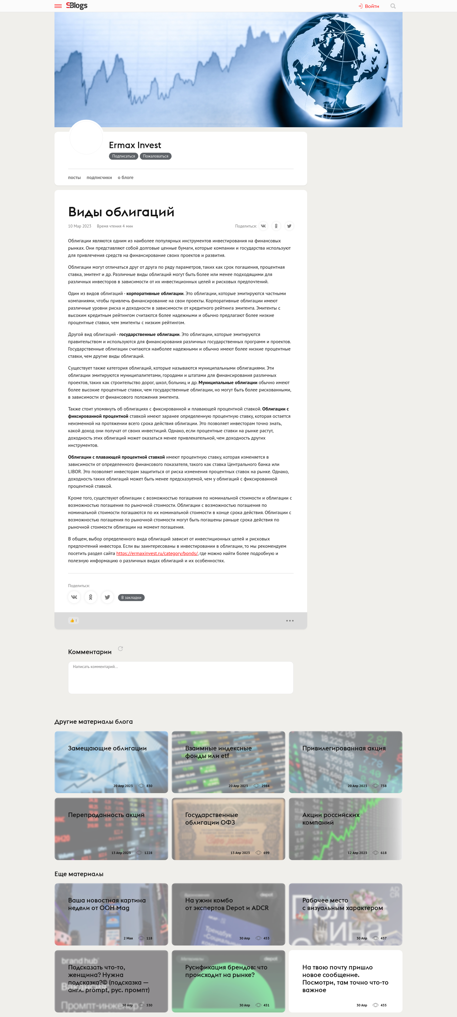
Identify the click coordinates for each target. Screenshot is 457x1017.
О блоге (125, 177)
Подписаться (123, 156)
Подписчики (99, 177)
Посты (74, 177)
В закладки (131, 597)
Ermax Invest (135, 145)
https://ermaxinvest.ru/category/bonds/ (157, 553)
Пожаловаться (156, 156)
